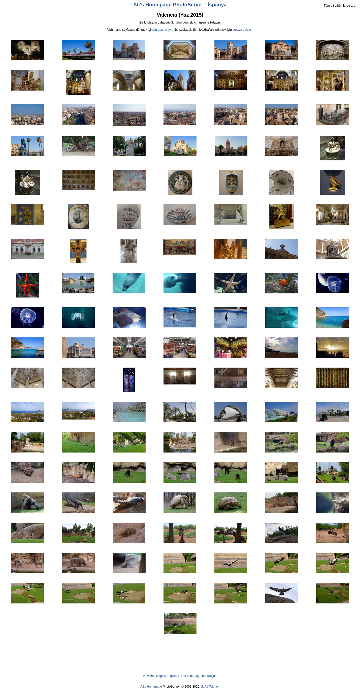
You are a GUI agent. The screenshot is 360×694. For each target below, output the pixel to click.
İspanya (217, 4)
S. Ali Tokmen (210, 686)
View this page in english (160, 676)
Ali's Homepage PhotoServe (167, 4)
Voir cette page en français (199, 676)
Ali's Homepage (151, 686)
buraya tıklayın (163, 29)
